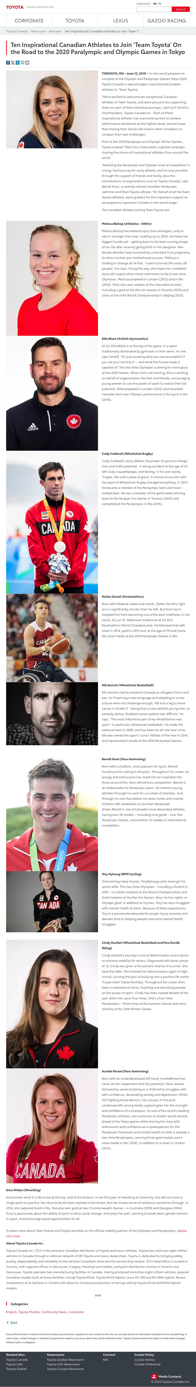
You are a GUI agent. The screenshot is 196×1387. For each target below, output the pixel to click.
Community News (54, 1311)
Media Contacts (170, 1376)
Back (14, 1322)
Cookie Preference (147, 1364)
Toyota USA (14, 1364)
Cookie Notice (144, 1359)
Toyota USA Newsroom (63, 1364)
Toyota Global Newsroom (65, 1359)
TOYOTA (75, 20)
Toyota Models (29, 1311)
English (11, 1311)
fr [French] (159, 4)
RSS (105, 1359)
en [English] (154, 4)
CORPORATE (29, 20)
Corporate (76, 1311)
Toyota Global (16, 1368)
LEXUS (120, 20)
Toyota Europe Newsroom (65, 1368)
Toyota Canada (17, 1359)
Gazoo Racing (166, 20)
